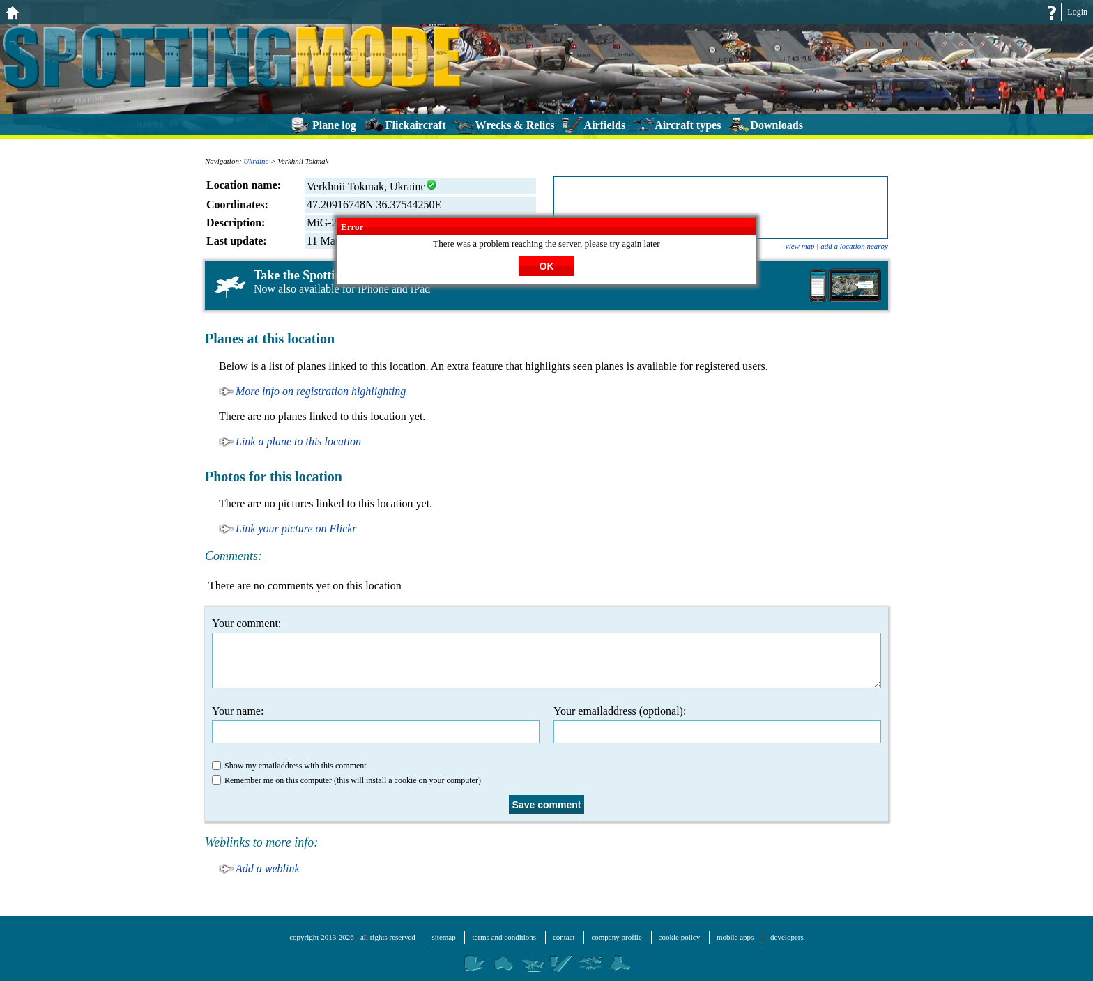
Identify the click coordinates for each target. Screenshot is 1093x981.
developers (787, 937)
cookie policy (680, 937)
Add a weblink (268, 868)
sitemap (444, 937)
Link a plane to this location (298, 441)
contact (564, 937)
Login (1077, 12)
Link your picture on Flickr (296, 528)
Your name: (376, 724)
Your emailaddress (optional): (717, 724)
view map (800, 246)
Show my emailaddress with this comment (289, 766)
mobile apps (735, 937)
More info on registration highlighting (321, 391)
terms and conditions (504, 937)
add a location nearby (854, 246)
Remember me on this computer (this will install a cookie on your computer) (346, 780)
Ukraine (255, 161)
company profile (616, 937)
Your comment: (546, 652)
